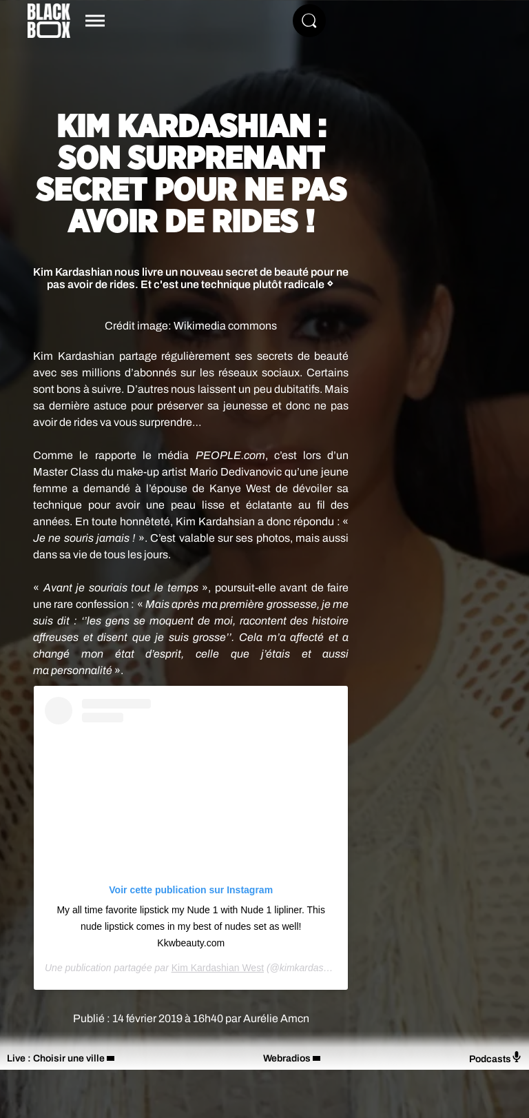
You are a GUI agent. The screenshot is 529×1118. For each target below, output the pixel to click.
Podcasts (495, 1057)
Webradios (287, 1058)
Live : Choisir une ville (56, 1058)
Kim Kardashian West (218, 967)
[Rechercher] (309, 20)
